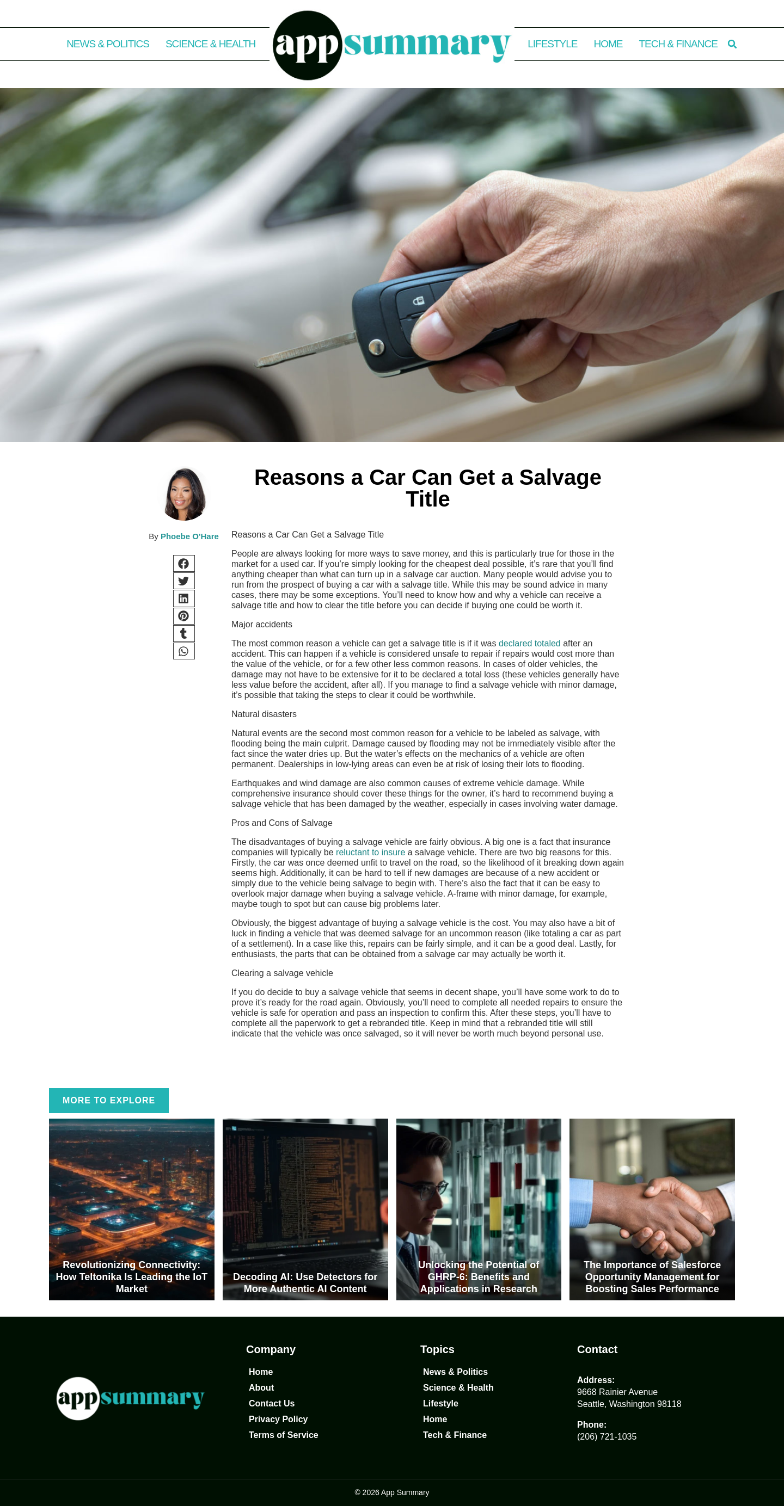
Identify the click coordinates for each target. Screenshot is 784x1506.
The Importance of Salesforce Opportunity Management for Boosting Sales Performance (652, 1277)
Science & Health (210, 44)
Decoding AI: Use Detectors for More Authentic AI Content (305, 1283)
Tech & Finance (678, 44)
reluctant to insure (370, 852)
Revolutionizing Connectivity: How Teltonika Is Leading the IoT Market (132, 1277)
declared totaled (530, 643)
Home (608, 44)
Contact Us (272, 1403)
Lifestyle (552, 44)
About (261, 1387)
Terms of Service (283, 1435)
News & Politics (107, 44)
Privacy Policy (278, 1419)
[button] (732, 44)
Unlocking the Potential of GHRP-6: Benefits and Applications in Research (478, 1277)
